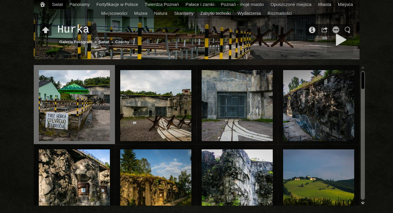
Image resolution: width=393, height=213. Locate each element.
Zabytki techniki (215, 13)
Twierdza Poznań (162, 4)
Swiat (57, 4)
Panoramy (80, 4)
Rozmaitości (280, 13)
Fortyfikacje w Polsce (117, 4)
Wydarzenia (249, 13)
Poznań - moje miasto (242, 4)
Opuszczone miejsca (290, 4)
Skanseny (184, 13)
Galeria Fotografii (75, 42)
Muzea (140, 13)
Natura (160, 13)
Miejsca (345, 4)
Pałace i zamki (199, 4)
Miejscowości (114, 13)
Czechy (122, 42)
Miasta (324, 4)
